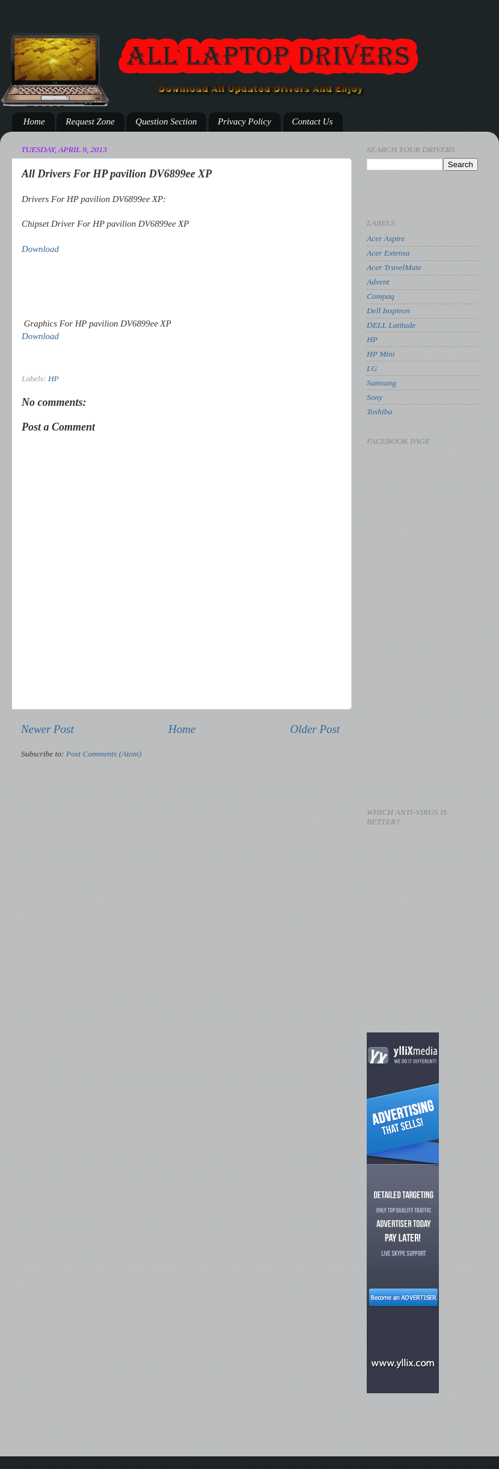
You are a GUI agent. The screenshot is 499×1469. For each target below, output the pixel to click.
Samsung (381, 382)
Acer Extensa (388, 252)
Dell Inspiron (388, 310)
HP (53, 378)
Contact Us (312, 121)
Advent (378, 281)
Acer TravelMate (394, 267)
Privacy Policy (244, 121)
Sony (374, 397)
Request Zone (90, 121)
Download (40, 249)
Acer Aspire (386, 238)
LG (372, 368)
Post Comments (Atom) (103, 753)
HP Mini (381, 353)
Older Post (315, 729)
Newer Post (47, 729)
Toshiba (379, 411)
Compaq (380, 296)
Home (34, 121)
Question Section (166, 121)
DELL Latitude (391, 325)
